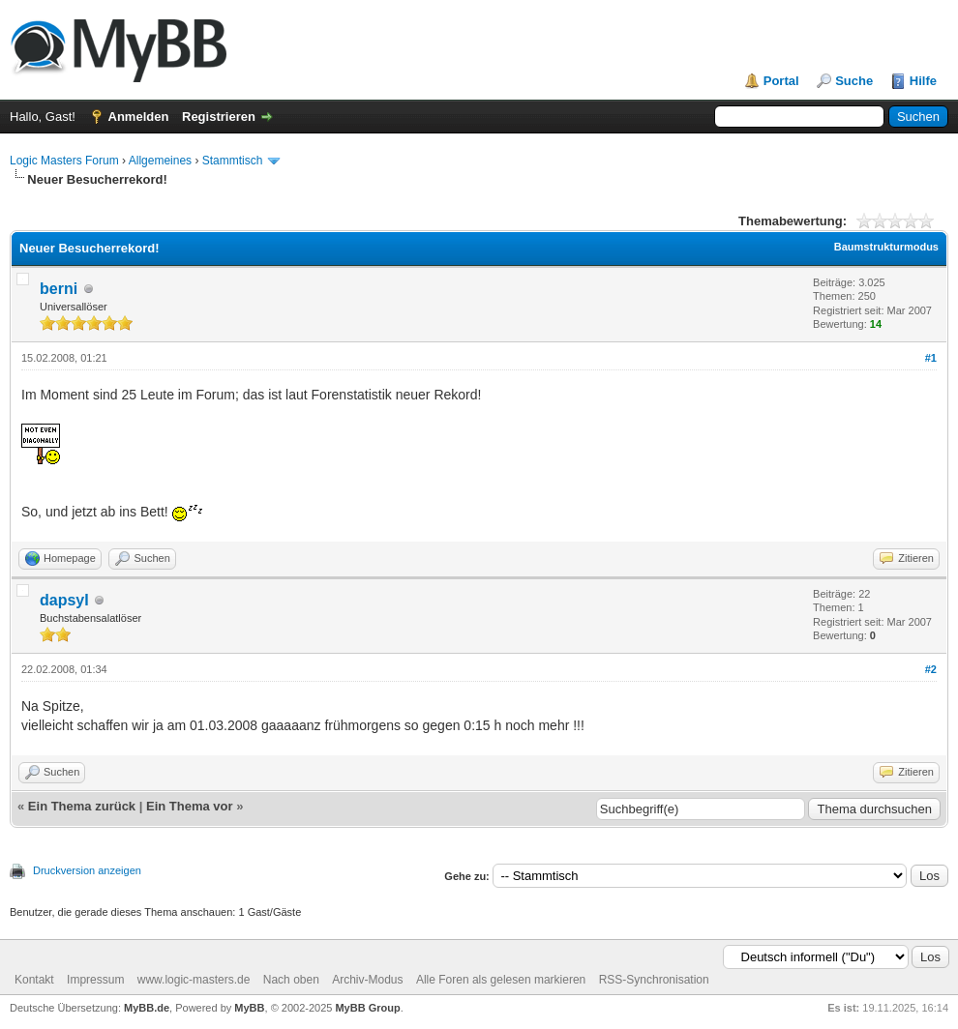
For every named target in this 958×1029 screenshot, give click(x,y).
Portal (781, 81)
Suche (854, 81)
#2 (931, 669)
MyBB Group (367, 1008)
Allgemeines (160, 160)
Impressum (95, 979)
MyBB (249, 1008)
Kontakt (34, 979)
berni (58, 288)
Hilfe (923, 81)
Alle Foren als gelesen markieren (500, 979)
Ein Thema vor (189, 806)
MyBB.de (146, 1008)
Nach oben (291, 979)
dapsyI (64, 600)
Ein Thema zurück (81, 806)
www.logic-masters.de (194, 979)
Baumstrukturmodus (886, 246)
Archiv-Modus (367, 979)
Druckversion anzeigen (87, 870)
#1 (931, 358)
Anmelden (138, 116)
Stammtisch (232, 160)
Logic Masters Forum (64, 160)
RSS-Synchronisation (654, 979)
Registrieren (218, 116)
